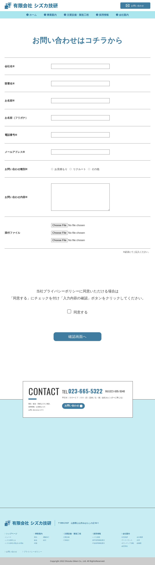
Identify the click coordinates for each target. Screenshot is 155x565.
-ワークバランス (126, 540)
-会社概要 (139, 537)
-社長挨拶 (124, 537)
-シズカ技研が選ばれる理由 (14, 543)
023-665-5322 (85, 391)
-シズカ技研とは (10, 540)
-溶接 (35, 543)
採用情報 (104, 14)
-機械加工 (46, 537)
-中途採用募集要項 (98, 543)
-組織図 (138, 543)
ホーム (33, 14)
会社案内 (124, 14)
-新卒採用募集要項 (98, 540)
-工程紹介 (66, 540)
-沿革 (138, 540)
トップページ (11, 533)
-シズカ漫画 (96, 537)
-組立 (44, 540)
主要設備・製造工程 (78, 14)
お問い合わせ (137, 5)
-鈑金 (35, 540)
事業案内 (52, 14)
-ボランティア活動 (127, 543)
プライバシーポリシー (33, 551)
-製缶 (35, 537)
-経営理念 (124, 546)
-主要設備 (66, 537)
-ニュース (8, 537)
